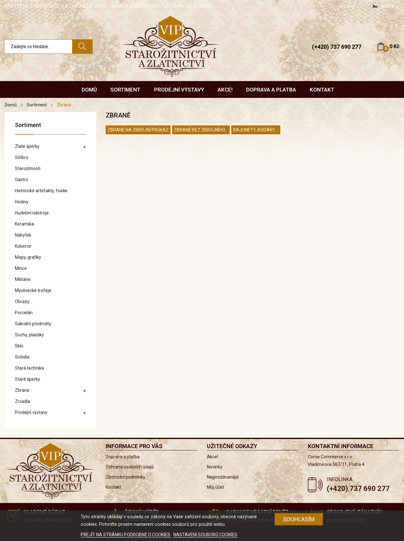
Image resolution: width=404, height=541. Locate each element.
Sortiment (28, 125)
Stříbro (21, 157)
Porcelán (24, 312)
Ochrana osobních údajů (130, 466)
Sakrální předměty (33, 323)
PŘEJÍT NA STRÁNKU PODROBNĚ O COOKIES (126, 534)
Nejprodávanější (223, 477)
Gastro (21, 179)
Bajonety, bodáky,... (255, 129)
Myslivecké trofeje (33, 290)
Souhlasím (299, 519)
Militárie (23, 279)
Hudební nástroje (32, 212)
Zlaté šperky (27, 146)
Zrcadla (22, 401)
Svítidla (22, 357)
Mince (21, 268)
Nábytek (23, 235)
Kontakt (113, 487)
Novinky (214, 466)
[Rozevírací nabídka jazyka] (386, 6)
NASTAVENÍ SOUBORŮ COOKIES (205, 534)
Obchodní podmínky (125, 477)
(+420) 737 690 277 (336, 46)
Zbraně (22, 390)
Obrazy (22, 301)
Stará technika (29, 368)
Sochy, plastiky (29, 334)
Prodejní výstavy (31, 412)
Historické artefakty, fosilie (41, 190)
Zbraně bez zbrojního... (201, 129)
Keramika (24, 223)
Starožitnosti (27, 168)
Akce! (212, 456)
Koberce (23, 246)
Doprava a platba (123, 456)
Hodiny (21, 201)
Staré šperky (27, 379)
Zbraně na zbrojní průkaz (138, 129)
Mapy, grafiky (28, 257)
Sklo (19, 345)
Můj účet (215, 487)
